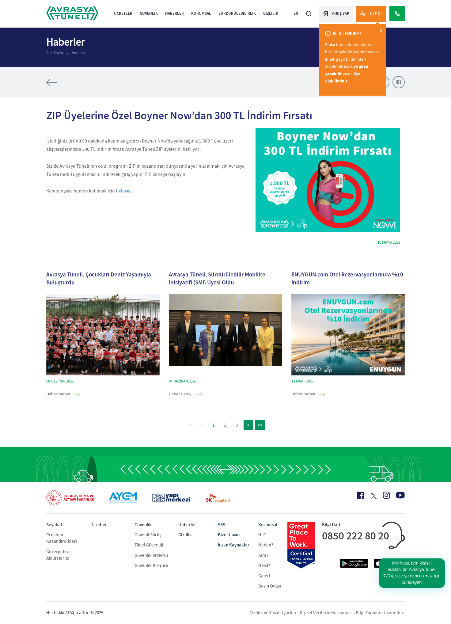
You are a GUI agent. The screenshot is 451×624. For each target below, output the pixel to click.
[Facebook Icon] (360, 495)
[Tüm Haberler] (70, 82)
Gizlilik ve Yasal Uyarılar (273, 613)
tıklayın (123, 191)
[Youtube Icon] (400, 495)
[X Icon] (373, 496)
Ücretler (123, 13)
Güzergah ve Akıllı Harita (58, 555)
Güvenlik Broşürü (151, 565)
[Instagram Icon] (386, 495)
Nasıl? (264, 565)
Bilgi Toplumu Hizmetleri (380, 613)
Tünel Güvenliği (150, 545)
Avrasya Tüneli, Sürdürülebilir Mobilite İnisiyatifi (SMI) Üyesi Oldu (217, 279)
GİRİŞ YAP (335, 13)
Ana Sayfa (55, 52)
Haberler (174, 13)
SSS (221, 525)
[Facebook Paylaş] (398, 82)
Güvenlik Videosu (151, 555)
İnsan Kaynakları (234, 545)
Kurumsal (201, 13)
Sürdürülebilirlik (237, 13)
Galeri (264, 576)
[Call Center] (397, 13)
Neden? (265, 545)
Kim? (263, 555)
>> (260, 425)
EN (296, 13)
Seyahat (54, 525)
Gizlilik (270, 13)
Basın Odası (269, 586)
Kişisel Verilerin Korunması (326, 613)
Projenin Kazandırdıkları (61, 538)
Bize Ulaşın (229, 535)
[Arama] (308, 11)
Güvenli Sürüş (148, 535)
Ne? (262, 535)
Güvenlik (149, 13)
